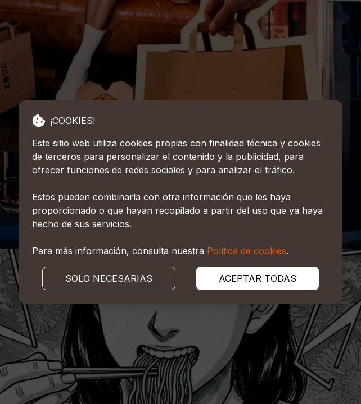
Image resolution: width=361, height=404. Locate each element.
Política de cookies (246, 250)
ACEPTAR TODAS (257, 278)
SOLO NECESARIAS (108, 278)
